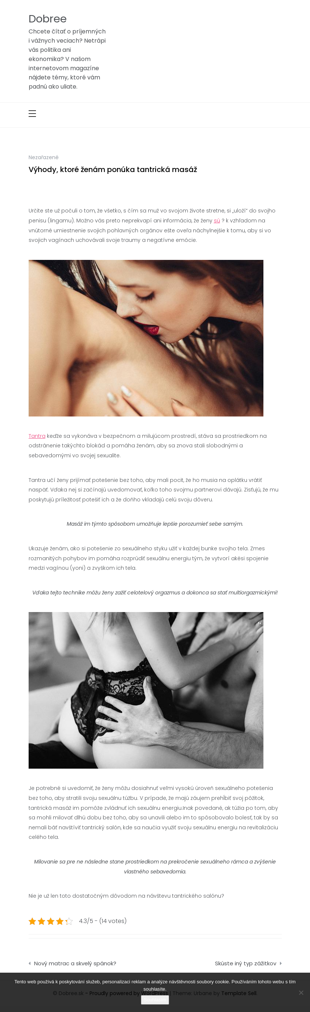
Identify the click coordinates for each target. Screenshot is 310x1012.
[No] (300, 992)
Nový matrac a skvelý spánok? (75, 963)
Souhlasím (155, 999)
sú (217, 220)
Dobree (48, 18)
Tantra (37, 436)
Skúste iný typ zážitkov (245, 963)
